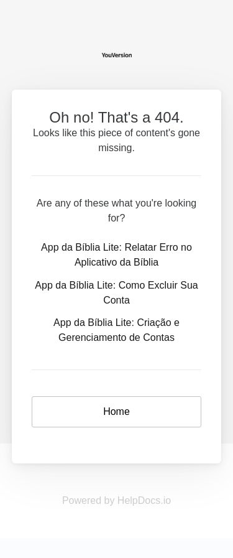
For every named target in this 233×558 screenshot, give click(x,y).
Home (116, 411)
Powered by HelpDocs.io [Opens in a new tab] (116, 500)
